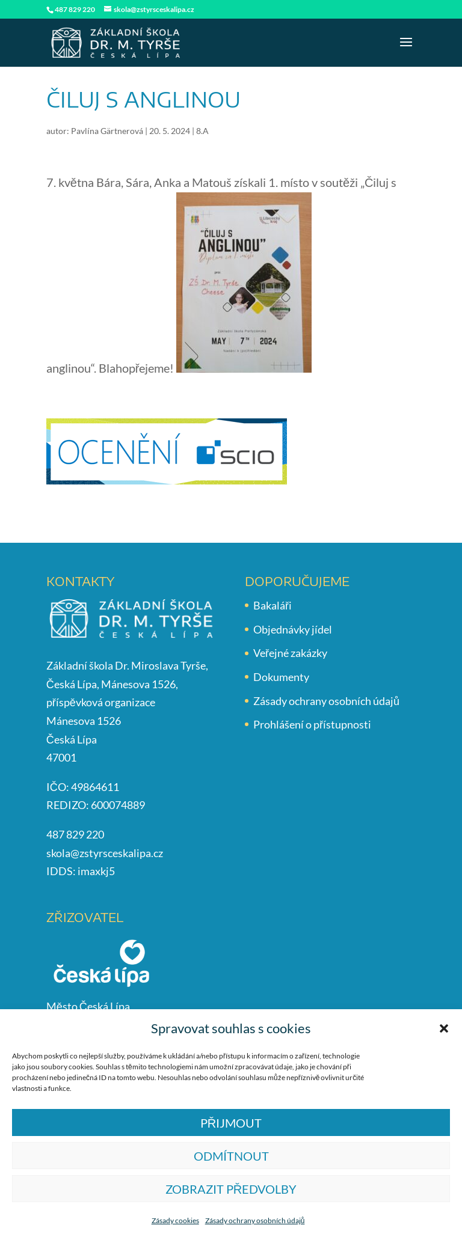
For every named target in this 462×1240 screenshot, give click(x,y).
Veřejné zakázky (290, 652)
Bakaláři (272, 605)
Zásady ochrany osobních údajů (255, 1220)
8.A (202, 131)
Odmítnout (231, 1156)
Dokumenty (281, 676)
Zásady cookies (175, 1220)
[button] (444, 1028)
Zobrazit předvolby (231, 1189)
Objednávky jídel (292, 629)
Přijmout (231, 1123)
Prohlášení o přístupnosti (312, 724)
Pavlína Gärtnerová (107, 131)
